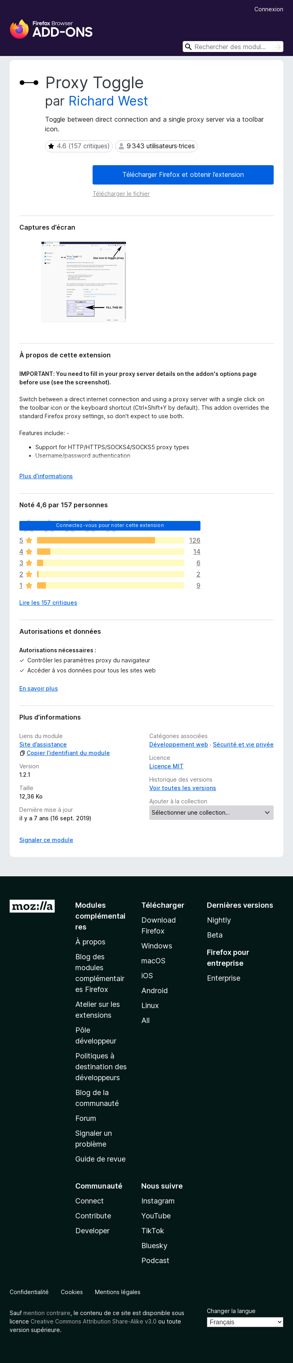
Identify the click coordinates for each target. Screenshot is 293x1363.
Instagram (158, 1201)
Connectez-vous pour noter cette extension (110, 525)
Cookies (72, 1291)
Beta (215, 935)
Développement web (178, 744)
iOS (147, 975)
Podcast (155, 1260)
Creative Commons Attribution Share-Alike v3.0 (94, 1321)
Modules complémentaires (100, 916)
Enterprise (223, 978)
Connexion (268, 9)
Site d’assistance (43, 744)
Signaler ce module (46, 839)
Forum (85, 1118)
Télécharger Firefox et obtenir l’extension (183, 174)
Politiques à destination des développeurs (101, 1067)
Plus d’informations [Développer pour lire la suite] (46, 476)
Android (154, 990)
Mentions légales (117, 1291)
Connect (89, 1201)
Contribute (93, 1216)
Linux (150, 1005)
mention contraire (46, 1312)
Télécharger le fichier (121, 193)
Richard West (108, 101)
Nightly (219, 920)
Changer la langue (231, 1310)
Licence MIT (166, 766)
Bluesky (154, 1245)
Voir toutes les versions (182, 787)
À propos (90, 942)
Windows (156, 946)
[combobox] (233, 46)
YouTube (156, 1216)
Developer (92, 1230)
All (145, 1020)
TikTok (152, 1230)
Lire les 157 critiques (48, 602)
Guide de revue (100, 1159)
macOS (153, 960)
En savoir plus (38, 688)
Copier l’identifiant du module (64, 752)
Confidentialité (29, 1291)
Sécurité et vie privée (243, 744)
